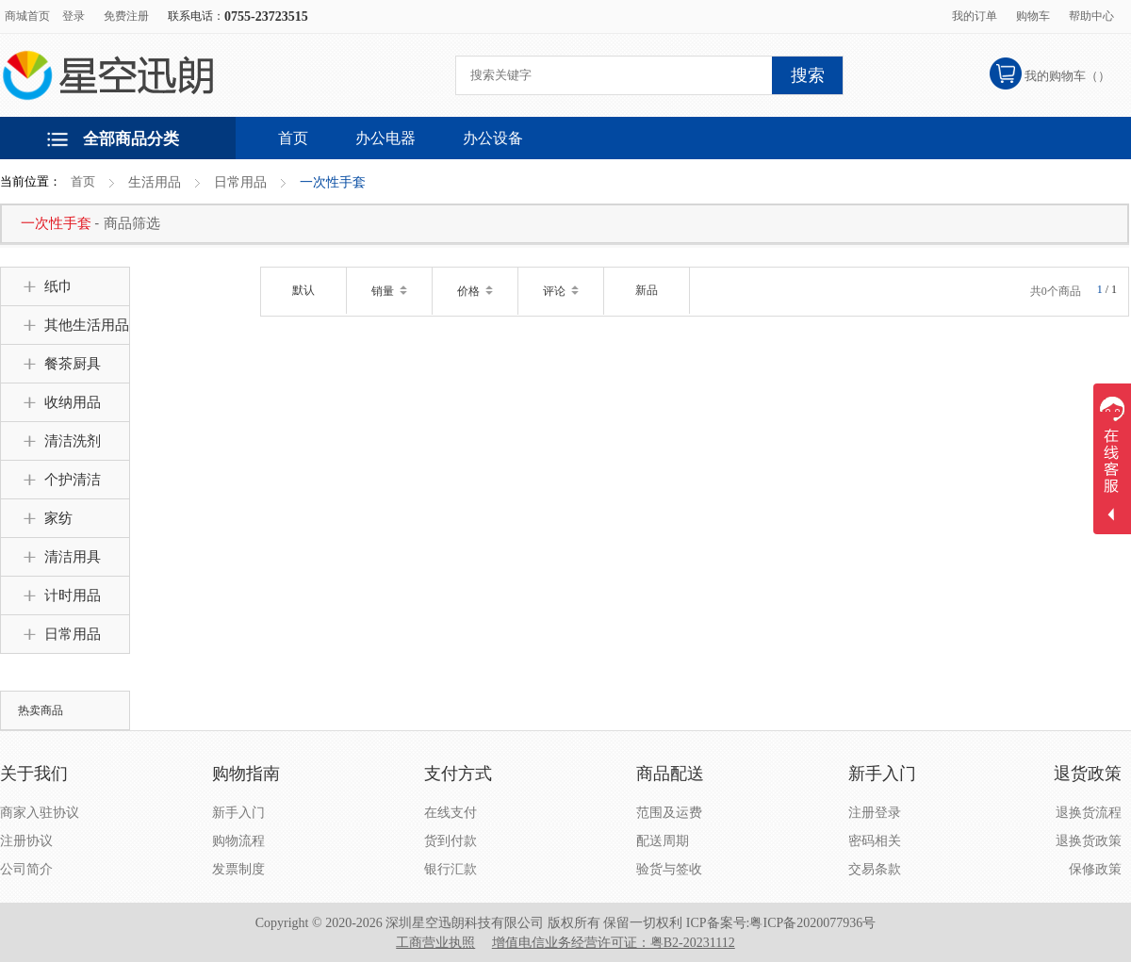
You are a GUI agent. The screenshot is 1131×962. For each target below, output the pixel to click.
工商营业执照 (435, 943)
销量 (389, 291)
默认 (303, 290)
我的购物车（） (1067, 76)
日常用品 (240, 182)
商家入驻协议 (39, 813)
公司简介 (26, 869)
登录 (73, 16)
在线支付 (450, 813)
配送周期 (662, 841)
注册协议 (26, 841)
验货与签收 (669, 869)
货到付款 (450, 841)
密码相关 (874, 841)
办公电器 (385, 138)
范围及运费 (669, 813)
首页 (83, 181)
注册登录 (874, 813)
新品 (646, 290)
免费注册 (126, 16)
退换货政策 (1089, 841)
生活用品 (154, 182)
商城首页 (27, 16)
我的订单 (974, 16)
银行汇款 (450, 869)
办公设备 (493, 138)
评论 (561, 291)
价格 (475, 291)
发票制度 (238, 869)
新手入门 (238, 813)
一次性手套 (333, 182)
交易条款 (874, 869)
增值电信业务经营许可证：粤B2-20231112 (613, 943)
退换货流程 (1089, 813)
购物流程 (238, 841)
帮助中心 (1091, 16)
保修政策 (1095, 869)
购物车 (1033, 16)
